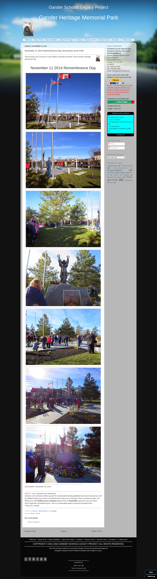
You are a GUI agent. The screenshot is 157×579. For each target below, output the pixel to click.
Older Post (97, 531)
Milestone (110, 177)
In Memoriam (127, 40)
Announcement (127, 166)
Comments (113, 148)
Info (119, 173)
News (119, 177)
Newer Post (30, 531)
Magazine (116, 175)
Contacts (79, 40)
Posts (38, 513)
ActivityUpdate (112, 166)
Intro (125, 173)
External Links (103, 40)
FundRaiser (111, 173)
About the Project (67, 40)
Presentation (128, 180)
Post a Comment (33, 522)
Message (126, 175)
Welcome (28, 40)
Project (111, 182)
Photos (32, 513)
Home (64, 531)
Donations (116, 40)
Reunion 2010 (90, 40)
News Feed (38, 40)
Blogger (99, 550)
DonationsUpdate (114, 170)
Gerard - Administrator (40, 511)
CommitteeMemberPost (120, 168)
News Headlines (51, 40)
